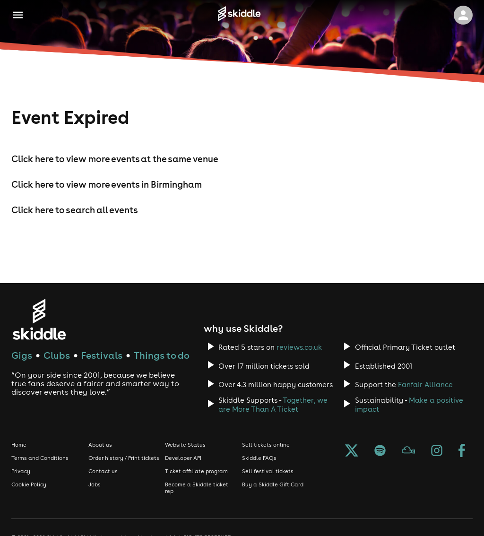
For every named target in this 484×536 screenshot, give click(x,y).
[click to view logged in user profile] (463, 15)
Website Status (185, 444)
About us (100, 444)
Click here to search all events (74, 210)
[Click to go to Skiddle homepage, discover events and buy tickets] (239, 15)
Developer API (183, 458)
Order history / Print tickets (123, 458)
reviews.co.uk (299, 347)
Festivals (101, 355)
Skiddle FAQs (259, 458)
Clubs (56, 355)
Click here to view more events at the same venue (114, 158)
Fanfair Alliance (425, 384)
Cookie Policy (28, 484)
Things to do (162, 355)
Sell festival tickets (268, 471)
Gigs (21, 355)
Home (18, 444)
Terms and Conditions (40, 458)
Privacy (20, 471)
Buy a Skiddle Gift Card (272, 484)
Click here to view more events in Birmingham (106, 184)
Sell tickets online (266, 444)
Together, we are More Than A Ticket (273, 405)
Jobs (94, 484)
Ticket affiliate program (196, 471)
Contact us (103, 471)
